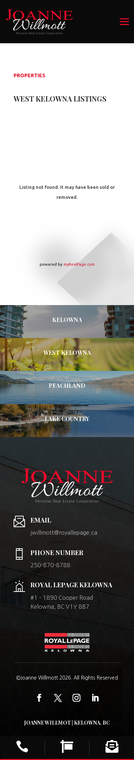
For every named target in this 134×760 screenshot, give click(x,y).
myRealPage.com (79, 264)
